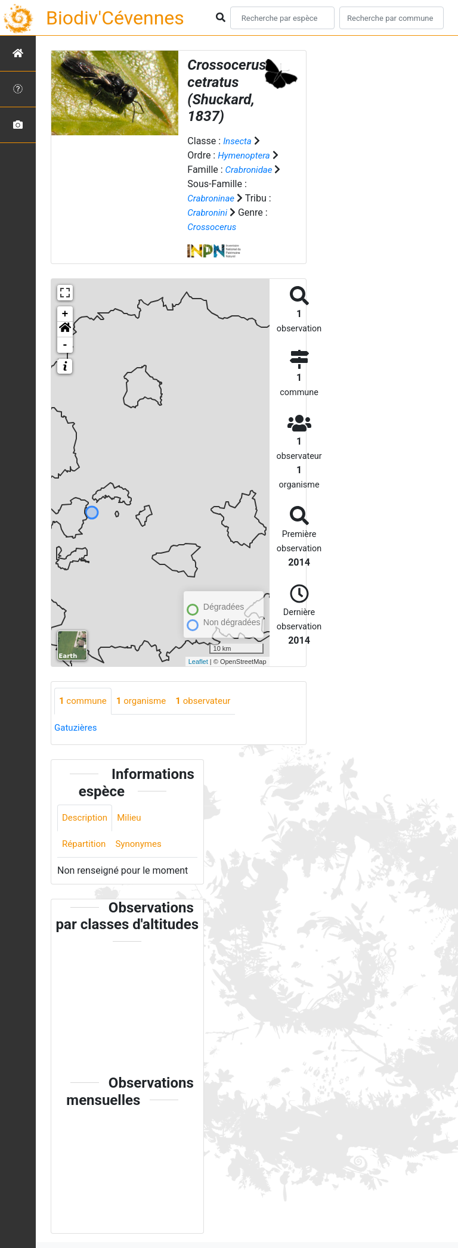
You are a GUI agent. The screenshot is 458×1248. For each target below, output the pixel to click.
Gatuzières (77, 728)
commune (84, 701)
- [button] (65, 345)
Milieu (133, 819)
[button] (65, 329)
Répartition (85, 846)
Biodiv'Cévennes (115, 18)
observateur (211, 701)
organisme (145, 701)
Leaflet (198, 661)
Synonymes (142, 846)
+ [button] (65, 314)
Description (86, 819)
